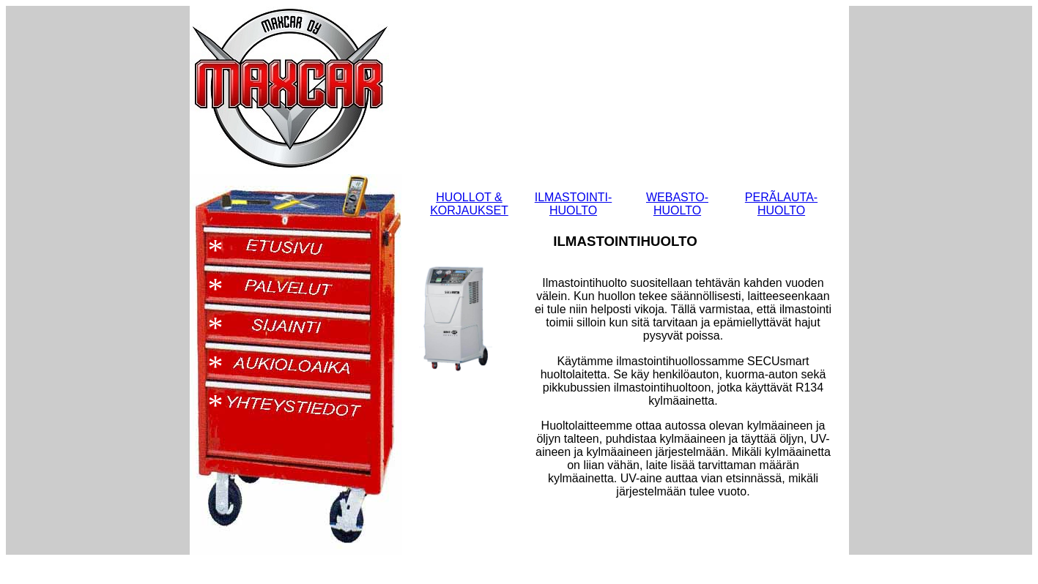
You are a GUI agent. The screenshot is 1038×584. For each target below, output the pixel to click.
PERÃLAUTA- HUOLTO (781, 204)
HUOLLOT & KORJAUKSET (469, 204)
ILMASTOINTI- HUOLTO (573, 204)
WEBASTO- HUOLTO (677, 204)
